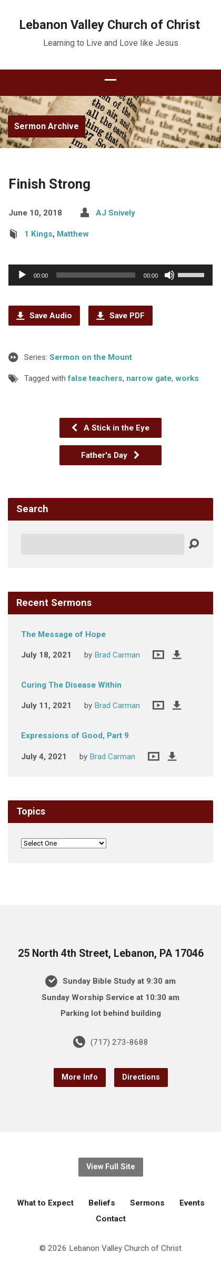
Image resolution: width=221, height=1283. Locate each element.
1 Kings (38, 234)
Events (192, 1203)
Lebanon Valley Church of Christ (109, 24)
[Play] (22, 275)
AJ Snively (115, 213)
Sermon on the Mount (90, 357)
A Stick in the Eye (110, 428)
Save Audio (44, 315)
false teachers (95, 378)
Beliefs (101, 1203)
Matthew (73, 234)
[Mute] (169, 275)
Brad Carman (117, 655)
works (187, 378)
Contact (111, 1218)
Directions (141, 1077)
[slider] (95, 275)
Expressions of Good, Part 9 (75, 735)
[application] (110, 275)
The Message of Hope (63, 634)
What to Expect (45, 1203)
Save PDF (120, 315)
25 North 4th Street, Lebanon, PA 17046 (111, 953)
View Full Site (110, 1166)
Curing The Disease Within (71, 685)
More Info (80, 1077)
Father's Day (110, 455)
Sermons (147, 1203)
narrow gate (149, 378)
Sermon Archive (46, 126)
